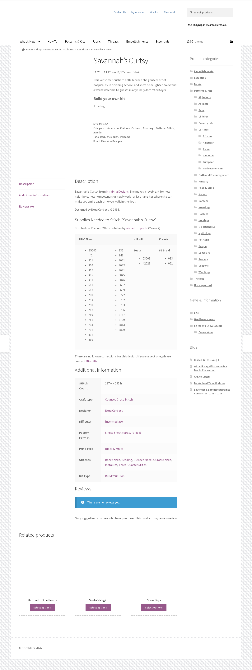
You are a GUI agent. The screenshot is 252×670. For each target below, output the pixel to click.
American (82, 49)
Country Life (205, 123)
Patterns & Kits (75, 41)
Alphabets (204, 97)
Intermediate (114, 421)
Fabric (96, 41)
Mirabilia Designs (111, 141)
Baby (201, 110)
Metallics (111, 465)
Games (202, 194)
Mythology (204, 233)
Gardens (203, 201)
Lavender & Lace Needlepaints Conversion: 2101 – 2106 (212, 391)
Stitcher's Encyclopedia (208, 326)
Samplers (204, 253)
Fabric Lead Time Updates (209, 383)
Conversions (205, 332)
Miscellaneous (207, 226)
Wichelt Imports (136, 228)
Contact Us (120, 12)
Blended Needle (143, 460)
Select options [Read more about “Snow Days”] (154, 607)
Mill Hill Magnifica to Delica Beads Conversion (210, 368)
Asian (206, 149)
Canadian (208, 155)
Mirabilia (91, 361)
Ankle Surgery (202, 376)
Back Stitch (112, 460)
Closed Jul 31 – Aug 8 (206, 360)
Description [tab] (26, 184)
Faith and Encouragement (213, 175)
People (97, 132)
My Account (138, 12)
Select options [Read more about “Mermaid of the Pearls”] (42, 607)
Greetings (149, 128)
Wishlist (154, 12)
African (207, 136)
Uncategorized (203, 285)
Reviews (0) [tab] (26, 206)
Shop (39, 49)
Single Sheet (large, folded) (123, 432)
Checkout (169, 12)
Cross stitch (163, 460)
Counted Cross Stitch (119, 399)
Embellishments (137, 41)
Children (125, 128)
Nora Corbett (114, 410)
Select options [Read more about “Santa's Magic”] (98, 607)
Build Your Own (114, 476)
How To (53, 41)
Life (196, 312)
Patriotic (203, 239)
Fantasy (203, 181)
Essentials (162, 41)
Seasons (203, 265)
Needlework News (204, 319)
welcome (125, 137)
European (208, 162)
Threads (113, 41)
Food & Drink (206, 188)
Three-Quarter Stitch (133, 465)
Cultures (69, 49)
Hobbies (203, 214)
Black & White (114, 449)
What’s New (27, 41)
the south (112, 137)
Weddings (204, 272)
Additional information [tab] (34, 195)
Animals (203, 103)
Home (29, 49)
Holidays (203, 220)
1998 (102, 137)
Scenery (203, 259)
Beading (126, 460)
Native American (213, 168)
